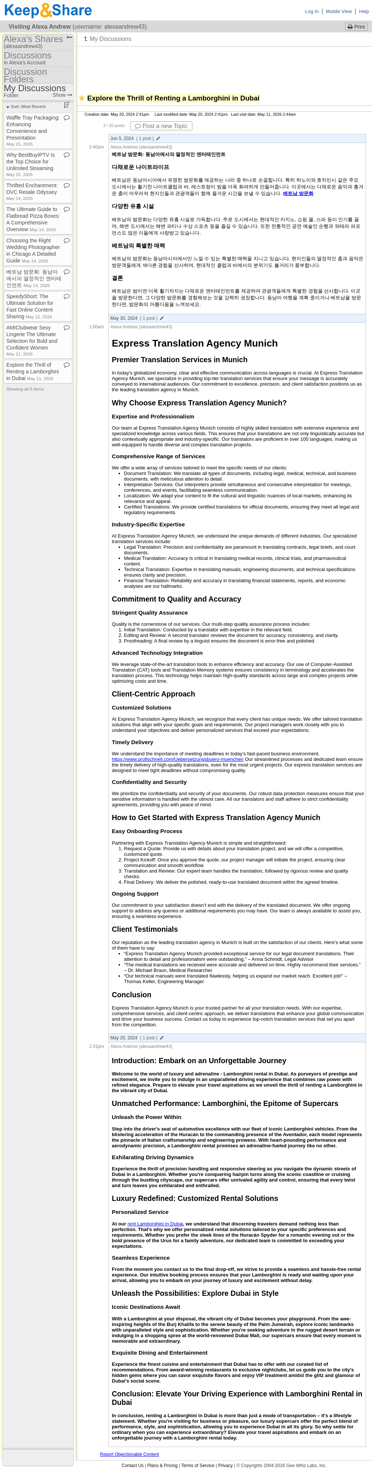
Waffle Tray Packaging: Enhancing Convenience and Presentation (33, 130)
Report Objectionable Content (129, 1454)
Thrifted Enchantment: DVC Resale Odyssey (32, 191)
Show (62, 95)
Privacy (225, 1465)
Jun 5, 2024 (135, 138)
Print (356, 27)
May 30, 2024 (137, 318)
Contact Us (133, 1465)
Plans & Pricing (162, 1465)
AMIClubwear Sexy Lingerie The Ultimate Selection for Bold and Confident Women (31, 340)
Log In (312, 11)
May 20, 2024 (137, 1037)
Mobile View (339, 11)
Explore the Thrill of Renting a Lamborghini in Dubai (32, 371)
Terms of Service (197, 1465)
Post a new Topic (161, 126)
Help (364, 11)
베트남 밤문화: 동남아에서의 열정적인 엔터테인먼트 (34, 278)
